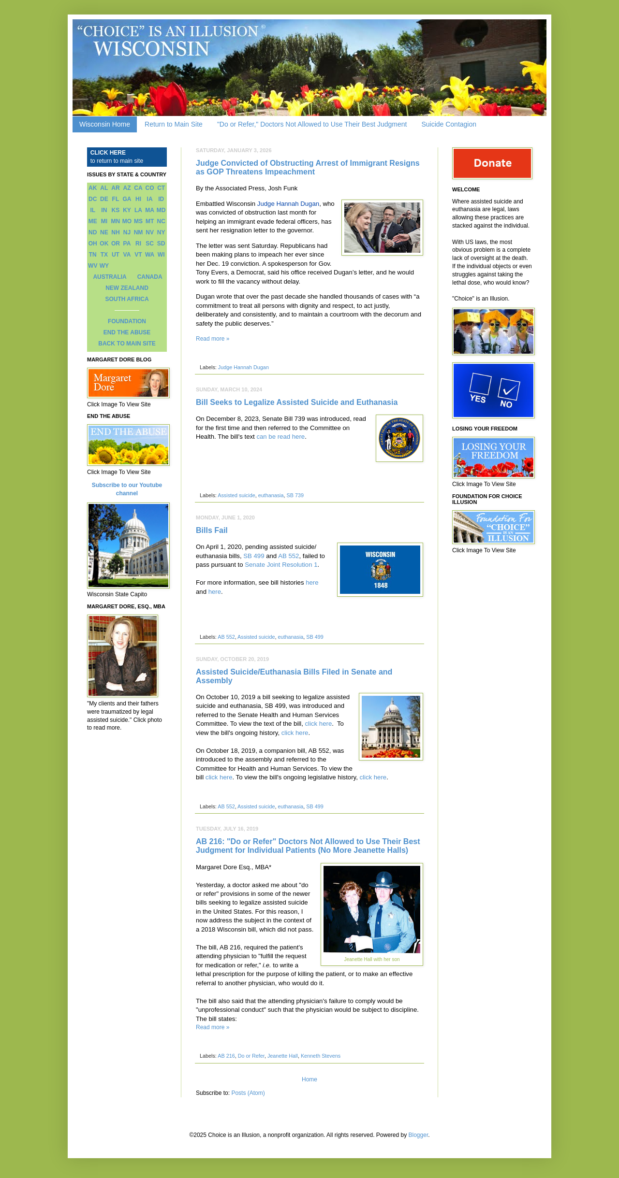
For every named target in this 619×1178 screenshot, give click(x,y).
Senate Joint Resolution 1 (281, 564)
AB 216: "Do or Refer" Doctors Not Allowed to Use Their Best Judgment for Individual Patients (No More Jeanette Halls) (308, 845)
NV (150, 232)
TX (104, 254)
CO (150, 188)
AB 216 (226, 1056)
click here (318, 723)
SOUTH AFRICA (126, 299)
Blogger (418, 1135)
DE (104, 199)
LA (138, 210)
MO (127, 221)
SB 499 (253, 556)
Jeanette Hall (282, 1056)
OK (104, 243)
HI (138, 199)
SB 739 (295, 495)
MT (150, 221)
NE (104, 232)
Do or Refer (251, 1056)
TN (93, 254)
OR (115, 243)
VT (138, 254)
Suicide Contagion (448, 124)
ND (92, 232)
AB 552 (288, 556)
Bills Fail (212, 530)
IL (92, 210)
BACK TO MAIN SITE (126, 343)
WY (104, 265)
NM (138, 232)
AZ (127, 188)
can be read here (280, 436)
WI (161, 254)
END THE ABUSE (127, 332)
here (312, 582)
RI (138, 243)
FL (115, 199)
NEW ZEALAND (126, 288)
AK (92, 188)
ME (92, 221)
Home (309, 1079)
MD (161, 210)
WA (149, 254)
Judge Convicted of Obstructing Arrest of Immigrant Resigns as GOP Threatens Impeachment (308, 167)
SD (161, 243)
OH (92, 243)
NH (115, 232)
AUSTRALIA (109, 276)
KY (127, 210)
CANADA (149, 276)
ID (161, 199)
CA (138, 188)
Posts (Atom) (248, 1093)
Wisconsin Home (104, 124)
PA (127, 243)
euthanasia (271, 495)
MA (149, 210)
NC (161, 221)
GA (126, 199)
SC (150, 243)
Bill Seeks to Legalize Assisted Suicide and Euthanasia (297, 402)
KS (116, 210)
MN (115, 221)
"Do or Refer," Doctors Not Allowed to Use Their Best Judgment (312, 124)
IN (104, 210)
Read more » (212, 338)
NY (161, 232)
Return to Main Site (174, 124)
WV (92, 265)
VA (127, 254)
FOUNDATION (127, 321)
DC (92, 199)
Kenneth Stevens (320, 1056)
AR (115, 188)
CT (161, 188)
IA (150, 199)
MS (138, 221)
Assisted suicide (236, 495)
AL (104, 188)
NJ (127, 232)
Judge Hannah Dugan (288, 203)
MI (104, 221)
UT (115, 254)
